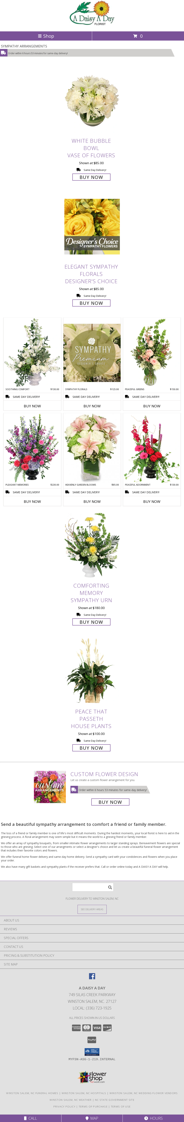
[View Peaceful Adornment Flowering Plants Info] (152, 448)
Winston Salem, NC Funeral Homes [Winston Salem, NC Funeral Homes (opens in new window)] (32, 1093)
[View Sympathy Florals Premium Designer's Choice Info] (92, 353)
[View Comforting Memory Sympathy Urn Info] (92, 545)
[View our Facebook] (92, 978)
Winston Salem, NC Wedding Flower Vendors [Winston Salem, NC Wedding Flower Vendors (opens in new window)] (144, 1093)
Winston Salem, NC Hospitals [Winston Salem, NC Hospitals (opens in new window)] (84, 1093)
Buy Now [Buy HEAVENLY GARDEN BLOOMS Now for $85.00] (92, 501)
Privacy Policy (64, 1106)
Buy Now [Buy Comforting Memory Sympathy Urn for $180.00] (91, 622)
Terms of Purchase (93, 1106)
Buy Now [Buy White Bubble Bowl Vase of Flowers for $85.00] (91, 177)
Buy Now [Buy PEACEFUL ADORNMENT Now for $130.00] (151, 501)
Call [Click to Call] (30, 1118)
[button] (92, 1052)
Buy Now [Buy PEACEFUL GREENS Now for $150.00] (151, 406)
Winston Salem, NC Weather (71, 1100)
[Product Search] (93, 887)
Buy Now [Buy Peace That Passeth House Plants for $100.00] (91, 748)
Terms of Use (121, 1106)
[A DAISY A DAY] (92, 26)
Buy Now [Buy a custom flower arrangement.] (110, 802)
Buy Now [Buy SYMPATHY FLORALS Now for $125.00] (92, 406)
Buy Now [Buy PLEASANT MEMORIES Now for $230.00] (32, 501)
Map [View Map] (92, 1118)
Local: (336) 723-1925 (92, 1008)
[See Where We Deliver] (92, 909)
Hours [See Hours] (153, 1118)
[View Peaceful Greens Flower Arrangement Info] (152, 352)
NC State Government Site (114, 1100)
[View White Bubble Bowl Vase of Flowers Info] (92, 101)
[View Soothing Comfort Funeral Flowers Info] (32, 352)
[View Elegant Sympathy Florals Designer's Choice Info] (92, 227)
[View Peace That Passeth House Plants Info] (92, 671)
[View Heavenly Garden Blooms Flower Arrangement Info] (92, 448)
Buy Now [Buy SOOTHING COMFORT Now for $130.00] (32, 406)
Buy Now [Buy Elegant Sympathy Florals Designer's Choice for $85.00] (91, 303)
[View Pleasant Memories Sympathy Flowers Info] (32, 448)
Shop (46, 36)
